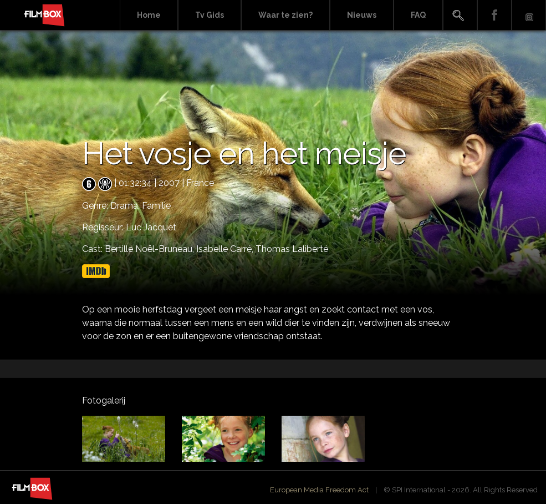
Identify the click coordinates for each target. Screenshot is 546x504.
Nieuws (361, 15)
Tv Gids (209, 15)
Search (460, 15)
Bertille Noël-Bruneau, (150, 249)
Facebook (494, 15)
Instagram (529, 15)
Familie (156, 205)
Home (149, 15)
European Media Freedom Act (319, 490)
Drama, (126, 205)
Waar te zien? (285, 15)
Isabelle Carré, (226, 249)
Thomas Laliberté (292, 249)
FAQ (418, 15)
